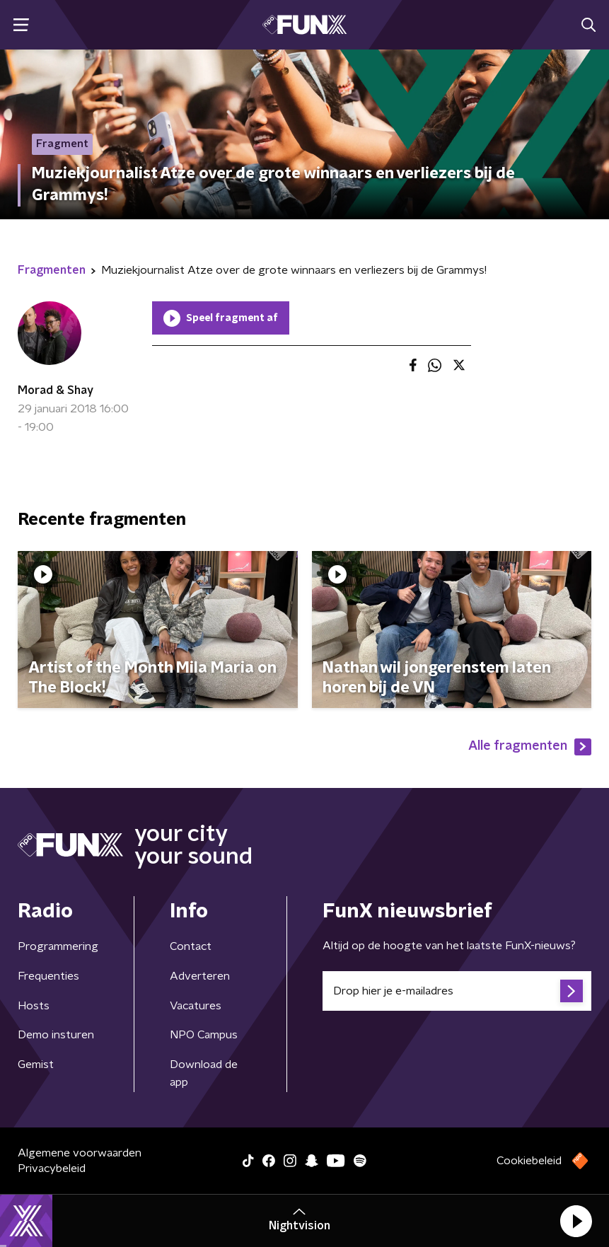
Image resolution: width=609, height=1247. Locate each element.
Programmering (58, 946)
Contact (190, 946)
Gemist (36, 1064)
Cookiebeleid (529, 1160)
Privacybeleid (52, 1168)
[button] (575, 1220)
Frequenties (48, 976)
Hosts (34, 1005)
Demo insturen (56, 1034)
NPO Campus (204, 1034)
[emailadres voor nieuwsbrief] (457, 991)
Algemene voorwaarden (79, 1153)
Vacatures (195, 1005)
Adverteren (200, 976)
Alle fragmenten (529, 746)
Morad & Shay (55, 390)
